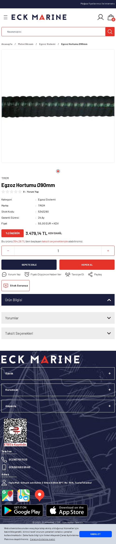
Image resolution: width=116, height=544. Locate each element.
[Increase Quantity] (108, 251)
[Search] (58, 31)
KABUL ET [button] (95, 534)
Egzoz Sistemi (47, 199)
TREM (41, 205)
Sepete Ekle (29, 264)
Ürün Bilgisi (13, 300)
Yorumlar (12, 318)
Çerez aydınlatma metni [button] (42, 539)
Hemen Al (87, 264)
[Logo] (39, 17)
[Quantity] (58, 251)
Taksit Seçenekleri (19, 333)
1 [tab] (58, 171)
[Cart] (111, 17)
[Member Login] (100, 17)
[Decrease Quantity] (8, 251)
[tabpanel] (58, 107)
